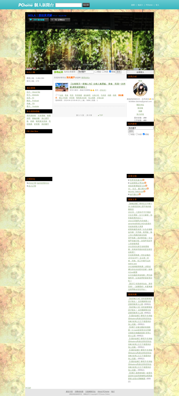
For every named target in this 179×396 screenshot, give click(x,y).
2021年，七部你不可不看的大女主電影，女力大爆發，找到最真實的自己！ (140, 215)
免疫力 (140, 5)
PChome (149, 5)
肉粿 (114, 95)
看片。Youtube (33, 106)
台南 (61, 95)
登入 (157, 5)
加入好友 (140, 114)
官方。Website (33, 95)
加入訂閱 (32, 186)
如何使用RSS (43, 183)
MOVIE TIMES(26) (136, 191)
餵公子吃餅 (63, 98)
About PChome (103, 392)
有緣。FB (31, 103)
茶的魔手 (45, 124)
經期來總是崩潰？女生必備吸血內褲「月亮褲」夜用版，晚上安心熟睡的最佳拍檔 (140, 232)
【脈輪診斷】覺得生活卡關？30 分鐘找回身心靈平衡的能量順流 (140, 206)
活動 (34, 68)
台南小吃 (95, 95)
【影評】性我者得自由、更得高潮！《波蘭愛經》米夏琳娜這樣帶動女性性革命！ (140, 286)
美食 (66, 95)
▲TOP (100, 115)
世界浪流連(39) (136, 180)
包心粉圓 (91, 98)
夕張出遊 (100, 98)
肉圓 (109, 95)
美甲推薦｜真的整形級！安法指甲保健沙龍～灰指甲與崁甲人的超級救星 (140, 241)
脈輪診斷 (36, 118)
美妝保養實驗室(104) (136, 186)
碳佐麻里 (87, 95)
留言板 (140, 108)
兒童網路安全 (90, 392)
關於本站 (140, 105)
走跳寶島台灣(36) (137, 183)
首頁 (28, 68)
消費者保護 (79, 392)
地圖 (140, 111)
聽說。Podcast (33, 101)
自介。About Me (33, 92)
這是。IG (30, 98)
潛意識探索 (31, 115)
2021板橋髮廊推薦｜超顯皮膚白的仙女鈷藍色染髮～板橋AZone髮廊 (140, 269)
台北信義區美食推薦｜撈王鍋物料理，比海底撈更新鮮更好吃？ (140, 278)
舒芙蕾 (71, 98)
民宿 (71, 95)
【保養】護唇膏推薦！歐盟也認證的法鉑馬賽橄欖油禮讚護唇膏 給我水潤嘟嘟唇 (140, 376)
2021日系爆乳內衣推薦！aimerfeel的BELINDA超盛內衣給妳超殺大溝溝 (139, 224)
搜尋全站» (85, 78)
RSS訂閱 (32, 183)
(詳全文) (103, 90)
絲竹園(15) (134, 194)
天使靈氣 (41, 115)
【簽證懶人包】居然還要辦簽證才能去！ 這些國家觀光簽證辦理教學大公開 (140, 301)
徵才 (113, 392)
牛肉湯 (103, 95)
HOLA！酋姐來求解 (40, 15)
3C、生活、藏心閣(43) (137, 189)
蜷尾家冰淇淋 (81, 98)
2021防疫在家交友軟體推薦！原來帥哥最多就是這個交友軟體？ (140, 249)
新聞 (133, 5)
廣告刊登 (69, 392)
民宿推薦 (78, 95)
